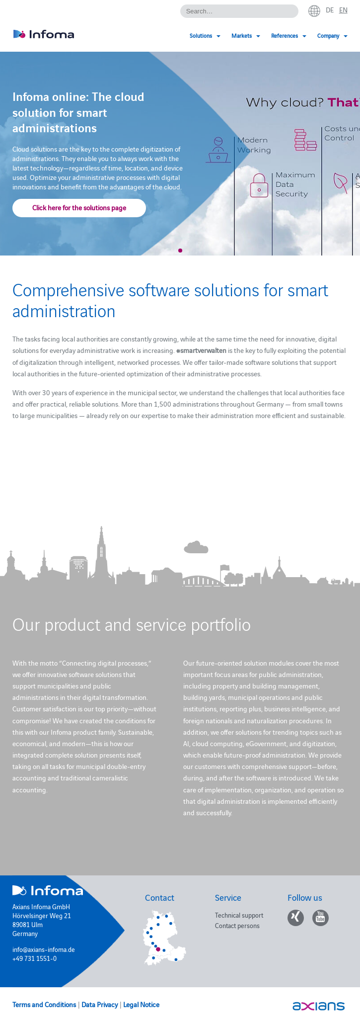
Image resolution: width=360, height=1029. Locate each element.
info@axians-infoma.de (43, 948)
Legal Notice (141, 1004)
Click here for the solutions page (79, 207)
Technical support (239, 914)
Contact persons (237, 925)
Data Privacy (99, 1004)
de (330, 9)
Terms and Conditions (44, 1004)
